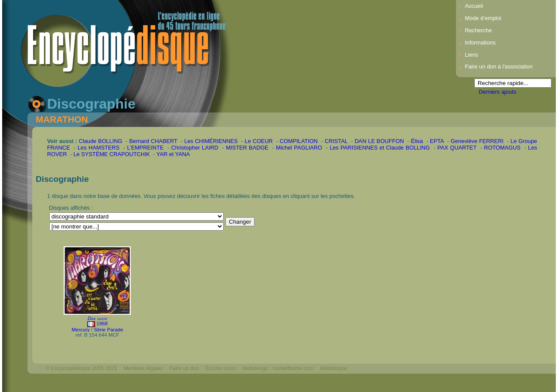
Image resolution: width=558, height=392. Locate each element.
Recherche (478, 30)
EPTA (437, 141)
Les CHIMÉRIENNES (211, 141)
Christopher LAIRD (194, 147)
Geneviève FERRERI (477, 141)
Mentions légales (143, 368)
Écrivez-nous (220, 368)
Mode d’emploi (483, 18)
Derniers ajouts (497, 92)
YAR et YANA (173, 154)
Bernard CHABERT (153, 141)
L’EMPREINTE (145, 147)
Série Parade (108, 329)
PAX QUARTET (456, 147)
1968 (102, 323)
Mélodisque (333, 368)
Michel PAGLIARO (299, 147)
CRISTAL (336, 141)
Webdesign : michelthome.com (277, 368)
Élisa (417, 141)
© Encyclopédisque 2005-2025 (81, 368)
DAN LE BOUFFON (379, 141)
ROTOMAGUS (502, 147)
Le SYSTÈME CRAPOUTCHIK (111, 154)
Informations (480, 42)
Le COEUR (258, 141)
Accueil (474, 6)
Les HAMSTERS (98, 147)
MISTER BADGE (247, 147)
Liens (471, 54)
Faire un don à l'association (498, 66)
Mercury (80, 329)
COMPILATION (299, 141)
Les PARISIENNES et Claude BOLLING (380, 147)
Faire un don (184, 368)
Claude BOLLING (100, 141)
